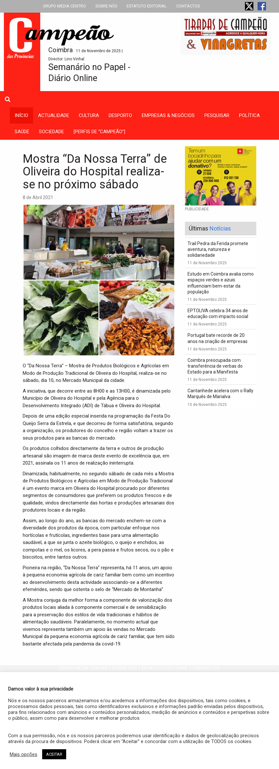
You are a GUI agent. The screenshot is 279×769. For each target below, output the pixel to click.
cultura (89, 115)
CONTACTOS (188, 6)
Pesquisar (216, 115)
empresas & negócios (168, 115)
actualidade (53, 115)
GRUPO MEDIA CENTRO (64, 6)
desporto (120, 115)
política (249, 115)
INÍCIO (21, 115)
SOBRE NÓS (106, 6)
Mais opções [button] (23, 754)
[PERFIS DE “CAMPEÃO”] (99, 132)
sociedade (51, 132)
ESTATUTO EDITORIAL (147, 6)
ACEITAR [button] (54, 754)
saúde (22, 132)
